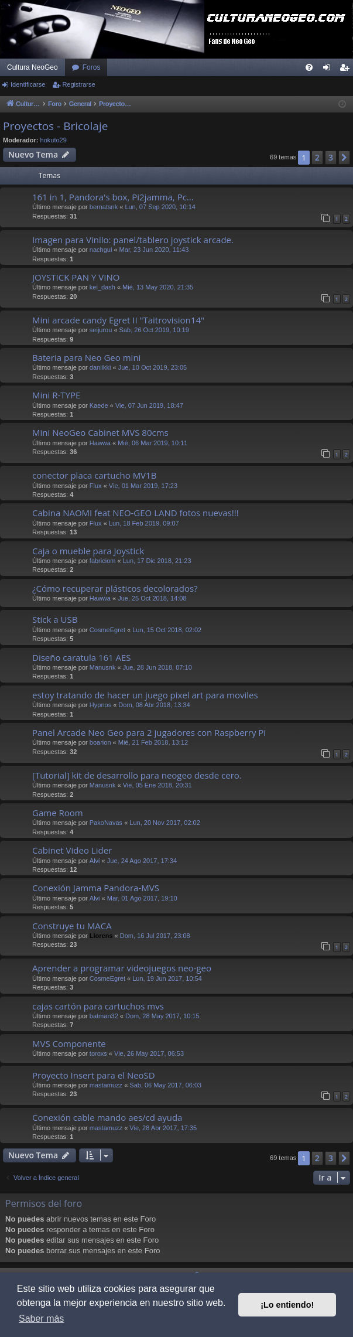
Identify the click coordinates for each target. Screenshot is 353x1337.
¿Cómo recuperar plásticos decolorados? (115, 588)
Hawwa (100, 442)
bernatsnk (104, 206)
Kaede (99, 405)
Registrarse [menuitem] (347, 69)
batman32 (104, 1015)
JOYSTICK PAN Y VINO (75, 277)
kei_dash (102, 287)
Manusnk (103, 667)
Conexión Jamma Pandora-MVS (95, 887)
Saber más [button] (41, 1319)
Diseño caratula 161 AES (81, 657)
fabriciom (103, 560)
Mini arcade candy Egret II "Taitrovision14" (118, 320)
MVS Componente (69, 1043)
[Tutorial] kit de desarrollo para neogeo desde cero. (137, 775)
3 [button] (330, 157)
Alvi (95, 860)
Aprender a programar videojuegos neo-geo (121, 968)
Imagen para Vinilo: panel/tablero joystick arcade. (133, 239)
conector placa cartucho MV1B (94, 475)
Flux (96, 485)
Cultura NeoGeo (32, 67)
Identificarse (28, 84)
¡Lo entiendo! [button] (287, 1304)
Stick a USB (54, 619)
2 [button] (317, 157)
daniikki (100, 367)
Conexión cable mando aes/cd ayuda (107, 1117)
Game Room (57, 812)
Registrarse (78, 84)
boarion (100, 742)
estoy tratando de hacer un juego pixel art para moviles (145, 695)
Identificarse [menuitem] (329, 69)
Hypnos (100, 704)
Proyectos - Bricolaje (55, 126)
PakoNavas (106, 822)
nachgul (101, 249)
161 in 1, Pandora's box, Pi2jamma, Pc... (113, 197)
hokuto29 (53, 140)
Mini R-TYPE (56, 395)
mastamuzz (106, 1085)
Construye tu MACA (72, 926)
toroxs (98, 1053)
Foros (92, 67)
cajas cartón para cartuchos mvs (98, 1006)
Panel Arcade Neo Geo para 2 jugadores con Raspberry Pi (149, 732)
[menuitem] (309, 67)
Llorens (101, 935)
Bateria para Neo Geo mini (86, 357)
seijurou (101, 329)
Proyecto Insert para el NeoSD (93, 1075)
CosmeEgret (107, 629)
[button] (344, 158)
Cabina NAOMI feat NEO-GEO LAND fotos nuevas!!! (135, 513)
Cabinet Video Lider (72, 850)
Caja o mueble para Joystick (88, 551)
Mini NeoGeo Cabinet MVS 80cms (100, 432)
